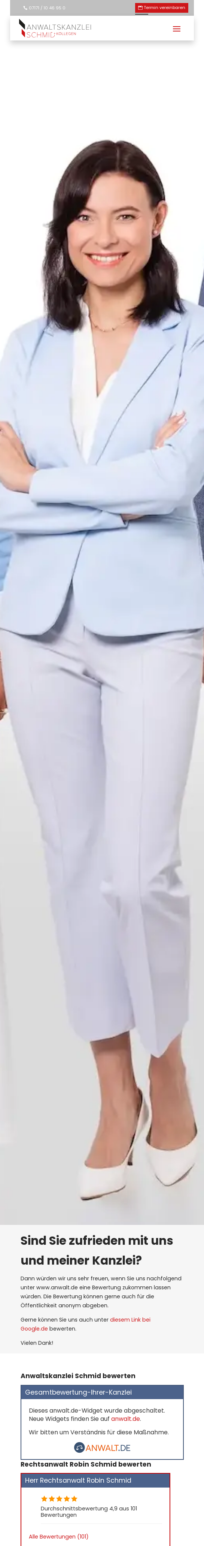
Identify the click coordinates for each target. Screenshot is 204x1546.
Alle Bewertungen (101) (59, 1536)
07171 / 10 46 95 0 (47, 8)
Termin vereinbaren (164, 7)
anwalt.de (125, 1418)
